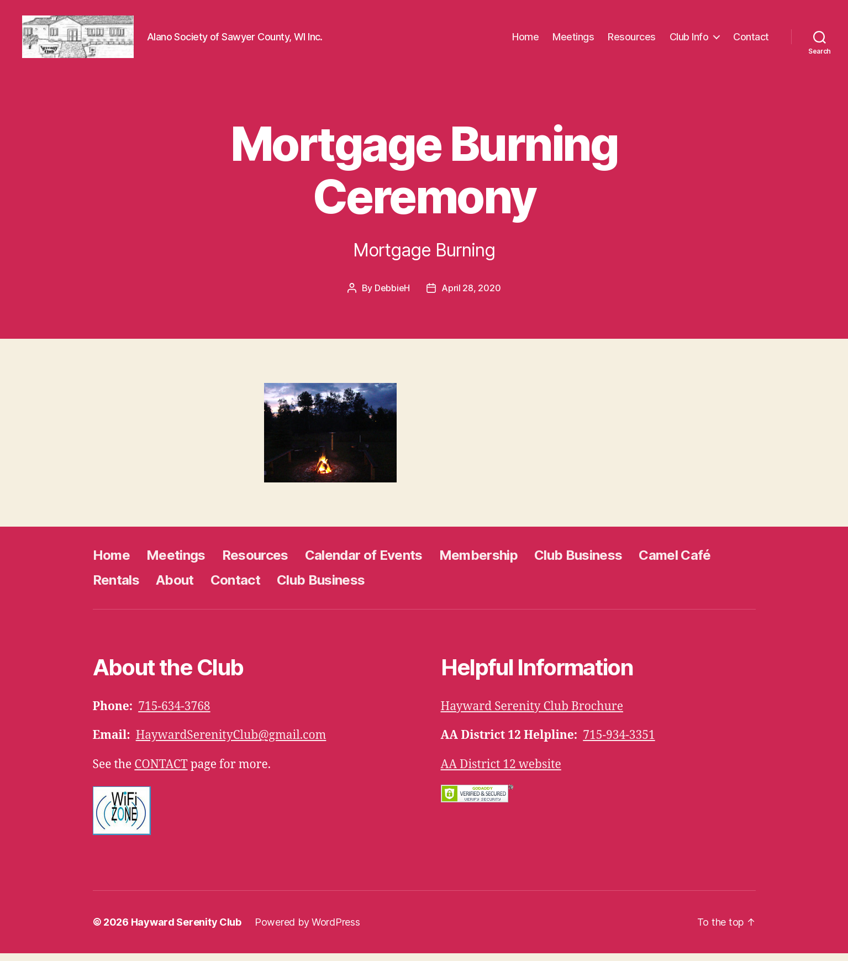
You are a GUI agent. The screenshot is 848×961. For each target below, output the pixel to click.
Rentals (116, 587)
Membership (478, 562)
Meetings (573, 40)
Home (525, 40)
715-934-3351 (619, 743)
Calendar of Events (364, 562)
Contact (751, 40)
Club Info (689, 40)
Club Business (578, 562)
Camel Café (674, 562)
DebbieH (392, 295)
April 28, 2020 (471, 295)
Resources (632, 40)
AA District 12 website (501, 771)
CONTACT (160, 771)
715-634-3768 (174, 713)
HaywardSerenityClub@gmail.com (231, 743)
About (175, 587)
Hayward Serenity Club (186, 930)
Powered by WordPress (307, 930)
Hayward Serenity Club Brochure (532, 713)
